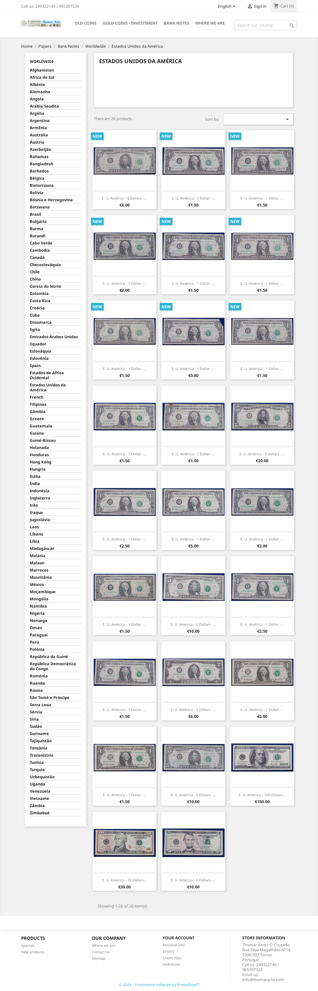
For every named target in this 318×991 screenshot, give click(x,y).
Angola (37, 99)
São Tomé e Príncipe (50, 697)
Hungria (38, 469)
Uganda (37, 784)
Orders (168, 951)
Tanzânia (38, 748)
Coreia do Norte (45, 286)
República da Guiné (49, 656)
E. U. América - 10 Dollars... (124, 880)
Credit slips (172, 957)
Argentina (40, 120)
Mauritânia (41, 577)
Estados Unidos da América (48, 387)
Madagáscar (42, 548)
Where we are (210, 23)
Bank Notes (176, 23)
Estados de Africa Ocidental (47, 375)
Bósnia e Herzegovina (51, 200)
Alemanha (40, 91)
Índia (35, 483)
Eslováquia (40, 351)
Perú (34, 642)
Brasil (35, 214)
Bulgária (38, 221)
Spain (35, 365)
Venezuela (40, 791)
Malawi (37, 563)
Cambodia (40, 250)
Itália (35, 476)
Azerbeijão (40, 149)
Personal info (174, 945)
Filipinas (38, 404)
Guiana (37, 433)
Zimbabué (40, 813)
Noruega (38, 620)
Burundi (37, 236)
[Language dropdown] (227, 7)
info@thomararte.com (263, 979)
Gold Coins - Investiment (130, 23)
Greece (37, 418)
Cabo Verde (41, 243)
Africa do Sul (42, 77)
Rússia (36, 690)
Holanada (39, 447)
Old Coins (86, 23)
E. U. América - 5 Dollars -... (124, 198)
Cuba (35, 315)
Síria (34, 719)
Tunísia (37, 762)
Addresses (171, 964)
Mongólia (39, 599)
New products (32, 952)
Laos (34, 527)
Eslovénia (39, 358)
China (35, 279)
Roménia (39, 676)
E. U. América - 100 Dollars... (262, 794)
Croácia (37, 308)
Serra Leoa (40, 704)
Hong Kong (40, 462)
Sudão (36, 726)
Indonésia (39, 491)
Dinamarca (41, 322)
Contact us (101, 952)
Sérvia (36, 712)
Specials (28, 945)
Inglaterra (40, 498)
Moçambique (43, 591)
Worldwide (42, 61)
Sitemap (99, 958)
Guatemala (41, 426)
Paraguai (39, 635)
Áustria (37, 142)
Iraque (36, 512)
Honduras (39, 454)
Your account (179, 938)
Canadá (37, 257)
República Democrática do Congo (53, 666)
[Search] (266, 25)
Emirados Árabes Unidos (54, 336)
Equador (38, 344)
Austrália (39, 135)
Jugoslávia (40, 519)
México (37, 584)
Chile (35, 272)
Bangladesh (41, 163)
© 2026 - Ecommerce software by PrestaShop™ (159, 984)
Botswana (40, 207)
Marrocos (39, 570)
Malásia (37, 555)
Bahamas (39, 156)
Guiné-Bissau (43, 440)
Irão (34, 505)
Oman (36, 627)
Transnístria (41, 755)
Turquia (37, 769)
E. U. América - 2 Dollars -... (193, 709)
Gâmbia (37, 411)
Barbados (39, 171)
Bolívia (36, 192)
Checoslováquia (45, 264)
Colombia (39, 293)
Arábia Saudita (44, 106)
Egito (35, 329)
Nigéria (37, 613)
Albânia (37, 84)
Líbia (35, 541)
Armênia (38, 127)
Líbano (36, 534)
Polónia (37, 649)
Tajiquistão (41, 740)
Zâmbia (37, 805)
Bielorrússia (42, 185)
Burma (36, 228)
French (36, 397)
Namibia (38, 606)
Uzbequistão (42, 777)
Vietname (39, 798)
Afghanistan (42, 70)
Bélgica (37, 178)
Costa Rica (40, 300)
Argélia (37, 113)
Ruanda (37, 683)
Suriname (39, 733)
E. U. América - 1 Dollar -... (193, 198)
